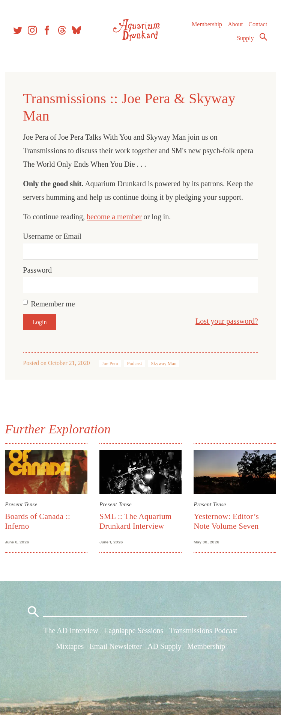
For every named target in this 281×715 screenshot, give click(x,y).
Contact (257, 26)
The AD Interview (71, 632)
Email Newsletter (116, 648)
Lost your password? (225, 321)
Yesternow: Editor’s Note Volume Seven (225, 520)
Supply (245, 40)
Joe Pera (111, 363)
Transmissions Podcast (203, 632)
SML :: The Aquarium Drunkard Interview (136, 520)
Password (38, 270)
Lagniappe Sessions (133, 632)
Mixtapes (70, 648)
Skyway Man (164, 363)
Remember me (54, 304)
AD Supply (164, 648)
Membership (206, 26)
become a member (115, 217)
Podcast (135, 363)
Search (263, 38)
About (234, 26)
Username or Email (53, 236)
